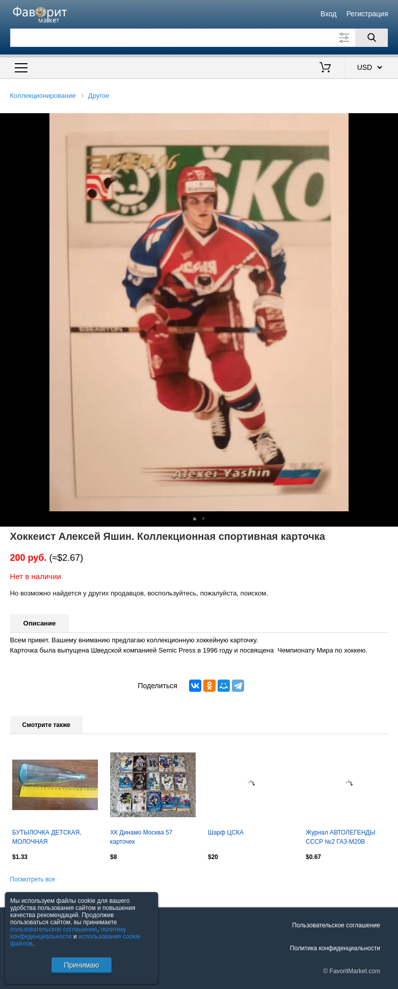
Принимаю (81, 965)
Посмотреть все (32, 879)
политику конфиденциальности (68, 933)
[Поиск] (371, 38)
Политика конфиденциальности (335, 948)
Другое (98, 95)
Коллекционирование (43, 95)
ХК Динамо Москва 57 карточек (141, 837)
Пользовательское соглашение (336, 925)
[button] (389, 122)
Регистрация (367, 14)
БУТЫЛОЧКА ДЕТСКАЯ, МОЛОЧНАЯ (47, 837)
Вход (329, 14)
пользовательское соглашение (53, 929)
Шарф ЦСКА (226, 832)
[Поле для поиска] (199, 38)
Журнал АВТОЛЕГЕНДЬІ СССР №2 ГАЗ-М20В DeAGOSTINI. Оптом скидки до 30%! (345, 838)
